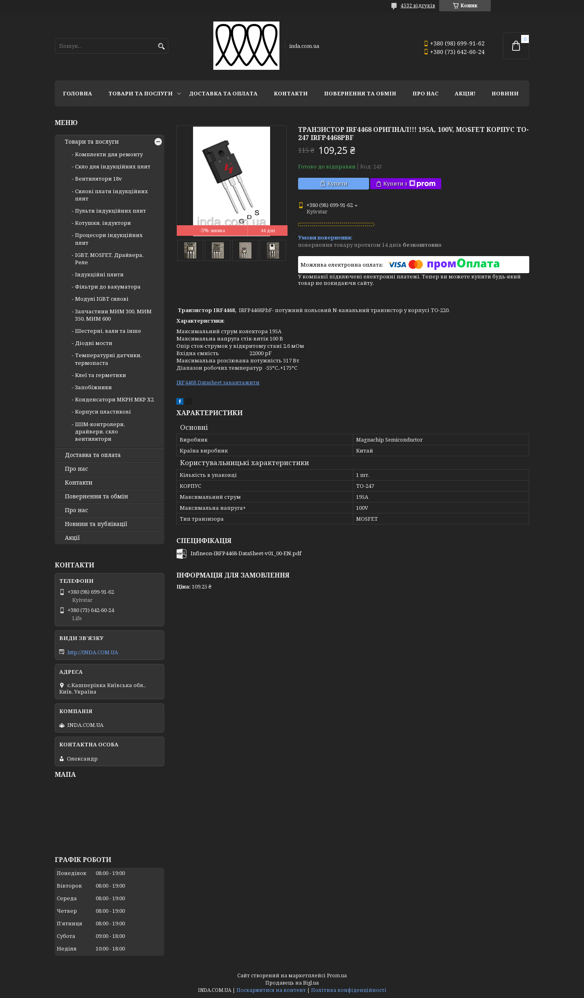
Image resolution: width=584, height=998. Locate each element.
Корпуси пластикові (103, 411)
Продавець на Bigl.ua (292, 982)
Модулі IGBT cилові (102, 298)
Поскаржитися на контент (271, 990)
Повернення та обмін (360, 93)
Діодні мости (93, 343)
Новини (505, 93)
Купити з (409, 184)
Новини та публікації (96, 524)
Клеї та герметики (100, 375)
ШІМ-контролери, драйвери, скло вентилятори (100, 431)
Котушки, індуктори (103, 222)
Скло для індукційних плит (112, 166)
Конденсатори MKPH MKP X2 (114, 399)
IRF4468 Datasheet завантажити (218, 382)
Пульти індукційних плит (110, 210)
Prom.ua (337, 975)
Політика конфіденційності (348, 990)
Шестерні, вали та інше (108, 330)
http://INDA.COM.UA (92, 652)
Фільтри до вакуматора (108, 286)
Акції (72, 537)
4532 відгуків (418, 5)
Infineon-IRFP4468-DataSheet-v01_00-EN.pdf (246, 553)
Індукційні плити (99, 274)
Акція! (465, 93)
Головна (77, 93)
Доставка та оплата (223, 93)
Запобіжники (93, 387)
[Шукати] (161, 46)
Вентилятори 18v (98, 178)
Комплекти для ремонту (109, 154)
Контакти (291, 93)
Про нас (425, 93)
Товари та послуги (140, 93)
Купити (337, 183)
